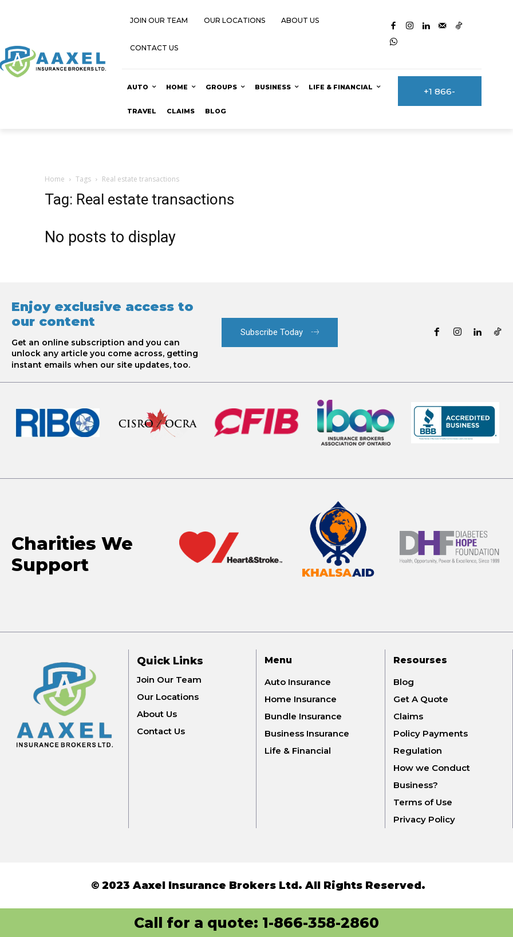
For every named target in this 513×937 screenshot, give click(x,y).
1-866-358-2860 (320, 922)
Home (55, 179)
